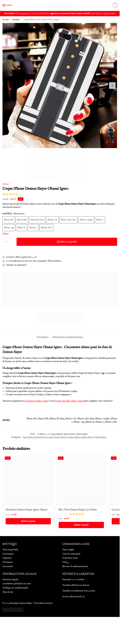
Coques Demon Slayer (56, 437)
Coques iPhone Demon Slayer (80, 437)
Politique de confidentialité (15, 587)
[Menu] (7, 5)
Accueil (5, 19)
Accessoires (7, 566)
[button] (10, 194)
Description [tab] (43, 337)
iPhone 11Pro (46, 227)
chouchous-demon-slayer (37, 401)
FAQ (64, 562)
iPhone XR (22, 219)
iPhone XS (8, 219)
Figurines (7, 558)
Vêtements (7, 562)
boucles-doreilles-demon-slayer (69, 401)
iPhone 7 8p (9, 227)
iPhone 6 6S (52, 219)
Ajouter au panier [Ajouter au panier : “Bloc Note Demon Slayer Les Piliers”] (81, 525)
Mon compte (68, 549)
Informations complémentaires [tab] (67, 337)
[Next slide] (112, 85)
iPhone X (21, 227)
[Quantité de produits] (6, 242)
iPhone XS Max (37, 219)
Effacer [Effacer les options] (5, 233)
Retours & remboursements (75, 566)
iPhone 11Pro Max (68, 219)
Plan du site (7, 592)
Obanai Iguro (100, 437)
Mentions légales (10, 579)
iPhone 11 (33, 227)
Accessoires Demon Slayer (34, 437)
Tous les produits (10, 549)
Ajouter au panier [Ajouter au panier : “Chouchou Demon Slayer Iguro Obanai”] (28, 521)
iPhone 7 (100, 219)
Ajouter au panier (67, 241)
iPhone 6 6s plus (86, 219)
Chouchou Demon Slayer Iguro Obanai (26, 509)
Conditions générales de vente (16, 583)
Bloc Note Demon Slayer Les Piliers (78, 509)
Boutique (16, 19)
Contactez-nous (70, 558)
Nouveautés (8, 554)
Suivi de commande (71, 554)
